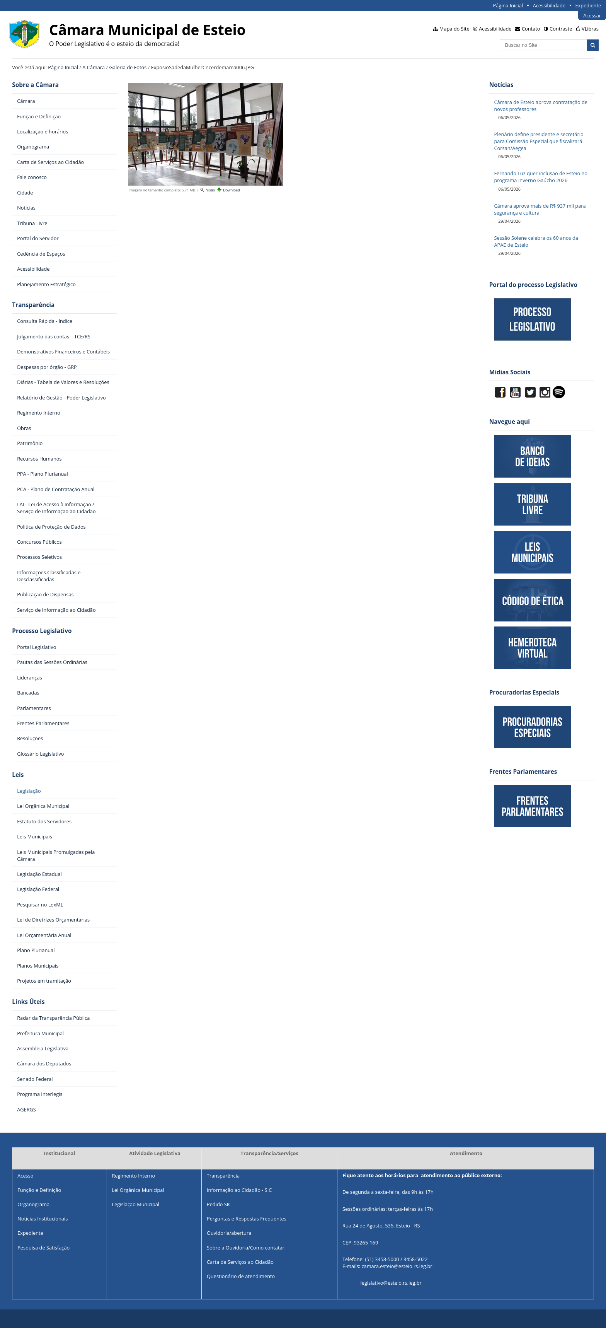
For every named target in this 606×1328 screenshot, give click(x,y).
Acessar (592, 15)
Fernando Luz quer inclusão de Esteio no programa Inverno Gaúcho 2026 (540, 177)
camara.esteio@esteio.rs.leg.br (396, 1266)
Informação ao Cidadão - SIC (239, 1189)
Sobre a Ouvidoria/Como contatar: (246, 1247)
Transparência (33, 305)
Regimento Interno (133, 1175)
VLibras (590, 28)
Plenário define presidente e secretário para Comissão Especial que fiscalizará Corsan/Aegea (538, 141)
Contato (531, 28)
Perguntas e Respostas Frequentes (246, 1218)
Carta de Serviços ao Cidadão (240, 1261)
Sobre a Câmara (35, 85)
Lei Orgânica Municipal (138, 1189)
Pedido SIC (219, 1204)
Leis (18, 775)
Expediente (588, 5)
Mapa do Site (454, 28)
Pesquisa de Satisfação (43, 1247)
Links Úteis (28, 1002)
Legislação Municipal (135, 1204)
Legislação (29, 790)
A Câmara (93, 67)
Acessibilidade (549, 5)
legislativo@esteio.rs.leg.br (391, 1283)
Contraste (561, 28)
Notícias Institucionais (42, 1218)
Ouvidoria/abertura (229, 1232)
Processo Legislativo (41, 631)
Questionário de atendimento (241, 1276)
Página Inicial (508, 5)
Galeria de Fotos (128, 67)
